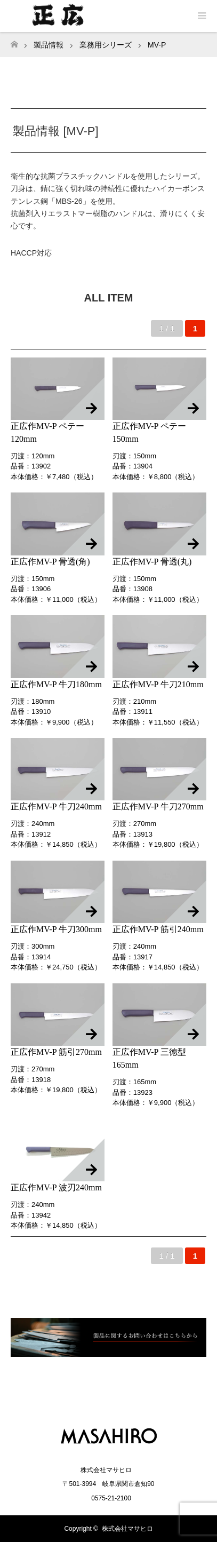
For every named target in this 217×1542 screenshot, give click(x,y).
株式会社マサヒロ (127, 1528)
